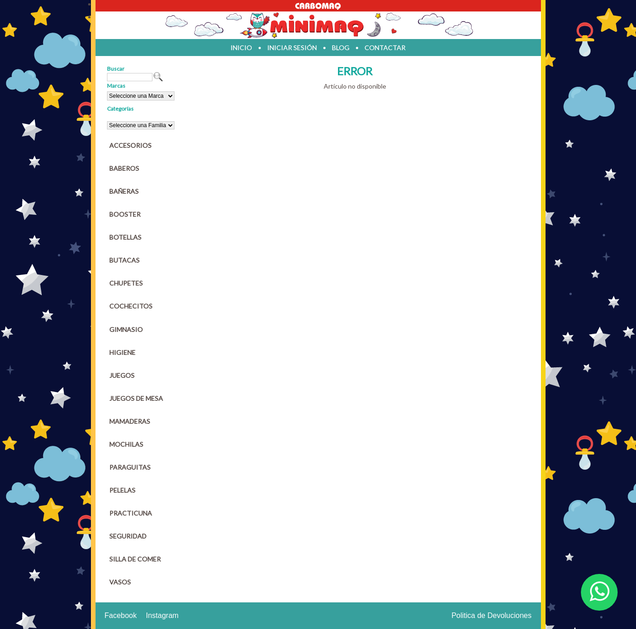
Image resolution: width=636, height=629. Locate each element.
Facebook (121, 615)
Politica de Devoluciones (491, 615)
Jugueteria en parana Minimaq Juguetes (318, 25)
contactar (385, 47)
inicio (241, 47)
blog (340, 47)
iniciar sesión (292, 47)
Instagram (162, 615)
